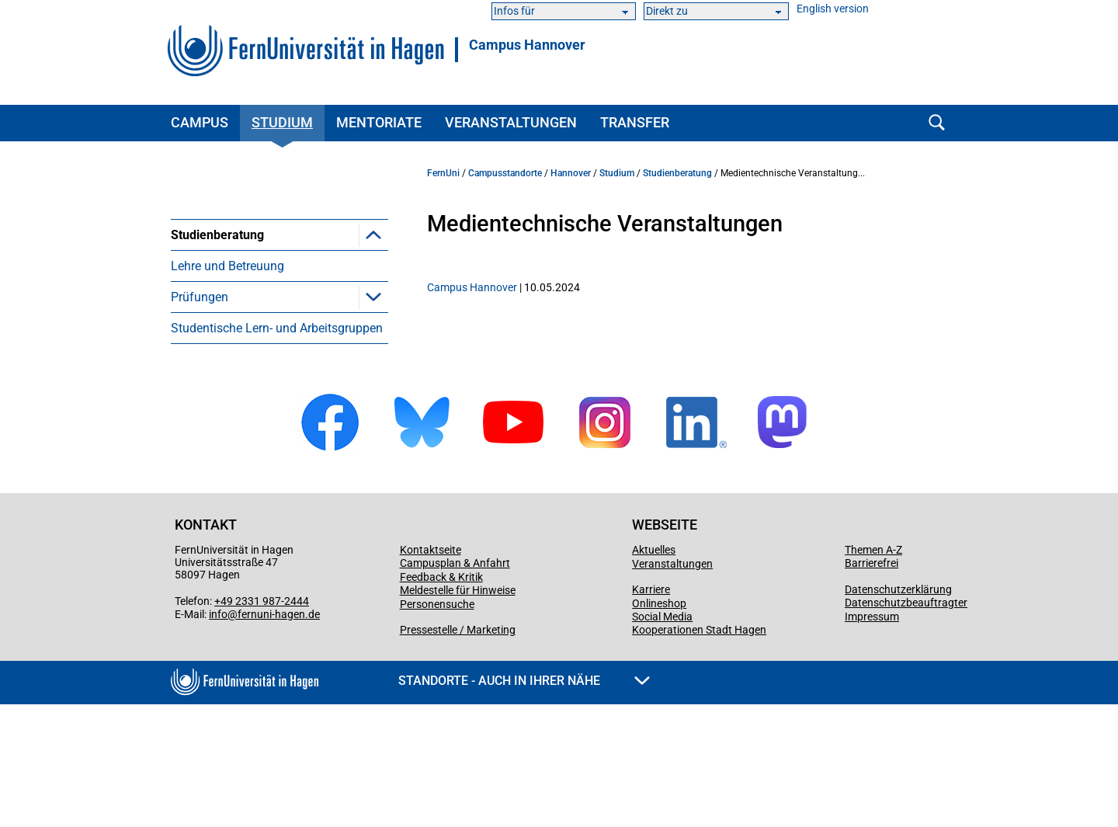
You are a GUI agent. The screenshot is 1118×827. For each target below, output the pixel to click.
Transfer (634, 122)
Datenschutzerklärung (898, 712)
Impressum (872, 739)
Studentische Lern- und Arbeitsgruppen (277, 450)
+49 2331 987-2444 (261, 724)
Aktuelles (653, 672)
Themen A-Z (873, 672)
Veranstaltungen (511, 122)
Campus (199, 122)
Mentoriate (379, 122)
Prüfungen (199, 419)
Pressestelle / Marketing (458, 752)
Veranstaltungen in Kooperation (280, 311)
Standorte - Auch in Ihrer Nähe (524, 803)
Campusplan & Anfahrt (455, 685)
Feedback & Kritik (441, 699)
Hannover (570, 173)
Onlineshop (659, 726)
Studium (282, 122)
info (218, 737)
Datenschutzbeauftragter (906, 725)
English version (833, 9)
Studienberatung (217, 235)
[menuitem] (279, 296)
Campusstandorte (505, 173)
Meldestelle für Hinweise (458, 713)
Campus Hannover (527, 45)
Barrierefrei (871, 685)
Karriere (651, 712)
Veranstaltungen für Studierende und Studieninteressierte (282, 273)
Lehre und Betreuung (227, 388)
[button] (373, 234)
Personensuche (437, 727)
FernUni (443, 173)
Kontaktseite (430, 672)
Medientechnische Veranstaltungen (245, 350)
